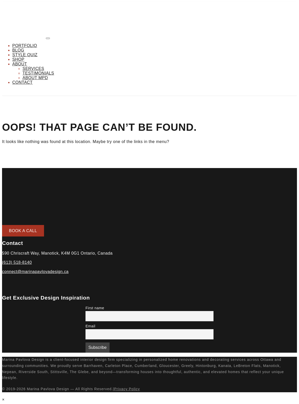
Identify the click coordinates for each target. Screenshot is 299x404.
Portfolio (24, 45)
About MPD (35, 78)
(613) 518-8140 (17, 262)
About (19, 64)
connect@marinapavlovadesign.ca (35, 271)
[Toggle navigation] (48, 38)
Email (90, 326)
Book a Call (23, 231)
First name (95, 308)
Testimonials (38, 73)
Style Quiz (24, 55)
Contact (22, 82)
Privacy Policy (127, 389)
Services (33, 68)
